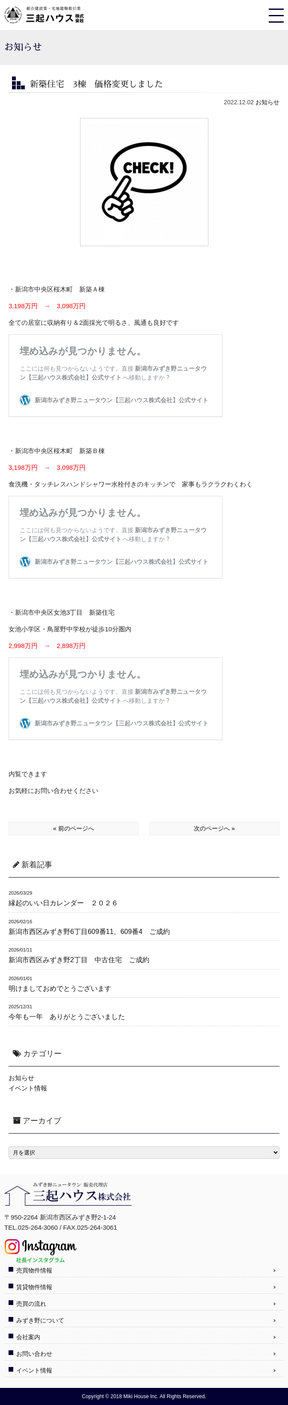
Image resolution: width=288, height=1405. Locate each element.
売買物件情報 (34, 1270)
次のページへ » (214, 828)
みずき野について (40, 1320)
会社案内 (28, 1337)
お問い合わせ (34, 1353)
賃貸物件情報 (34, 1287)
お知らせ (267, 102)
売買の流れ (31, 1303)
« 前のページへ (73, 828)
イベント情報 (28, 1088)
